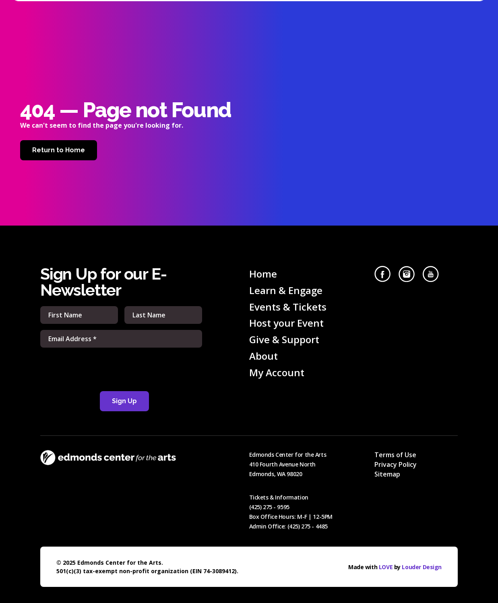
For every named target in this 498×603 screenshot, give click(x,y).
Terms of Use (395, 454)
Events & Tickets (287, 306)
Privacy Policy (395, 464)
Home (263, 273)
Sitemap (387, 474)
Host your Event (286, 322)
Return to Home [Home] (58, 150)
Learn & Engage (285, 290)
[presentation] (121, 369)
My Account (276, 372)
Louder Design (422, 567)
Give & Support (284, 339)
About (263, 356)
